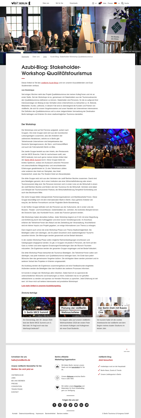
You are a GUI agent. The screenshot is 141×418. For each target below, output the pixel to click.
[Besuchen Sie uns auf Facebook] (54, 405)
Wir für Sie (59, 3)
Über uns (46, 3)
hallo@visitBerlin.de (20, 360)
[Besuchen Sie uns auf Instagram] (65, 405)
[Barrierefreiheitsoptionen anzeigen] (94, 3)
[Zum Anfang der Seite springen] (127, 350)
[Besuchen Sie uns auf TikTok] (70, 405)
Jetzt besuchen (106, 360)
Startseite (25, 57)
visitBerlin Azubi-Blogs (49, 83)
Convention (16, 386)
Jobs (104, 3)
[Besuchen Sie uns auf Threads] (60, 405)
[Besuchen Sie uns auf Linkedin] (81, 405)
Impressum (40, 413)
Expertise (77, 386)
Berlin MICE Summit (33, 160)
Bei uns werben (18, 381)
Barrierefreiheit (50, 413)
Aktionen (70, 376)
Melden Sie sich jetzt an (22, 369)
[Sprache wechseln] (117, 3)
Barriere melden (62, 413)
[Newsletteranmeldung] (87, 405)
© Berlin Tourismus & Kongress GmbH (115, 413)
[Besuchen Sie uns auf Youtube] (76, 405)
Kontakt (15, 392)
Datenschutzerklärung (26, 413)
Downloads (74, 3)
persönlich (76, 367)
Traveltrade (17, 389)
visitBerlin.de (17, 375)
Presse (110, 3)
